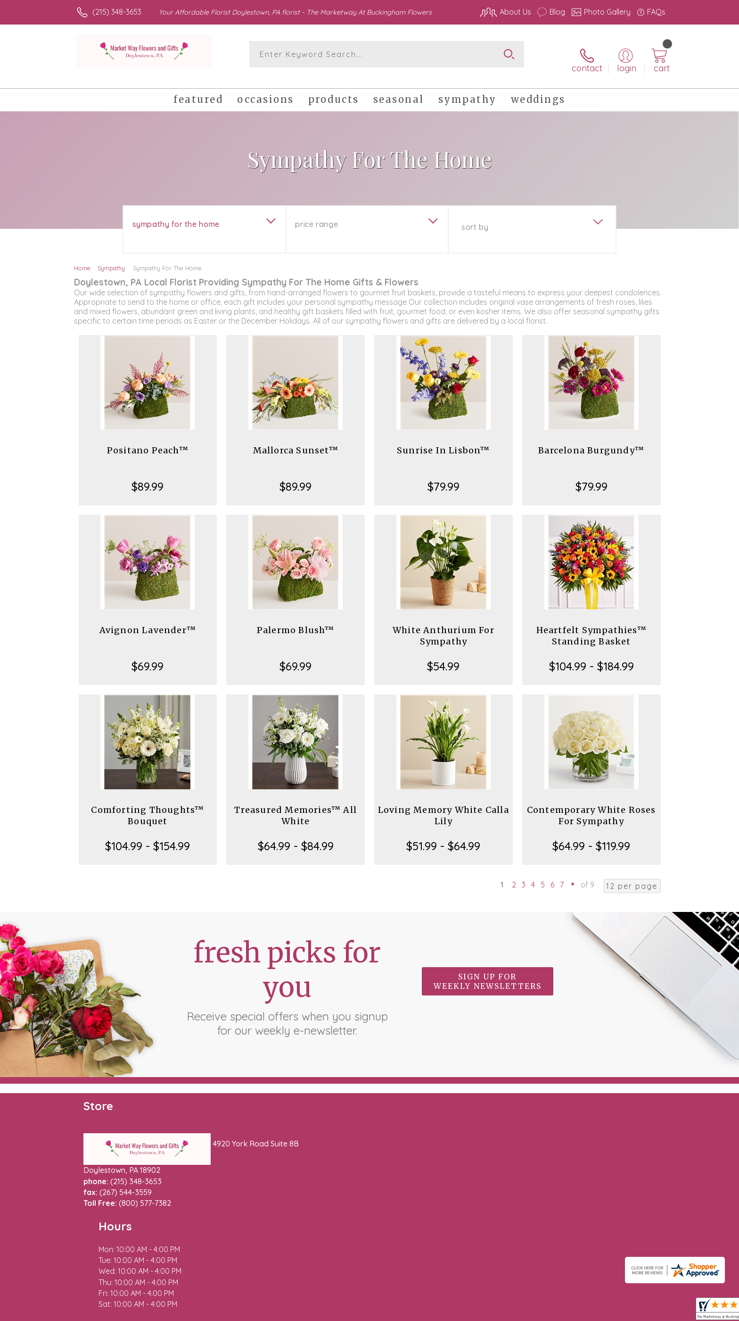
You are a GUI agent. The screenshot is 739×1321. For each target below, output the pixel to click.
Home (82, 258)
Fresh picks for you (287, 977)
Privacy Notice (514, 1311)
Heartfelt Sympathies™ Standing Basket (591, 626)
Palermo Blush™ (296, 620)
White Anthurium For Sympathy (443, 626)
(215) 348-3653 (116, 12)
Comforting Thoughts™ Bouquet (147, 806)
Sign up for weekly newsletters (488, 971)
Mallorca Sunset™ (295, 440)
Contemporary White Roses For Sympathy (591, 806)
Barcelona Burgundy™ (591, 440)
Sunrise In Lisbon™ (443, 440)
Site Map (640, 1311)
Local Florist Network (582, 1311)
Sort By (474, 217)
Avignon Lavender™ (147, 620)
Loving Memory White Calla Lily (443, 806)
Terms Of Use (459, 1311)
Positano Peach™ (148, 440)
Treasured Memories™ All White (295, 806)
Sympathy (111, 258)
